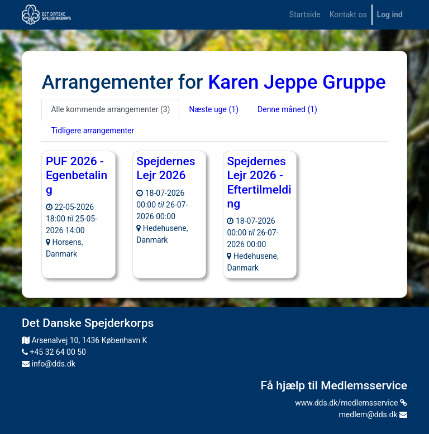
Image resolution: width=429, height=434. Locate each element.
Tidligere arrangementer (92, 130)
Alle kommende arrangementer (110, 109)
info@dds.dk (48, 363)
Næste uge (214, 109)
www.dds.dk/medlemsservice (351, 402)
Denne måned (287, 109)
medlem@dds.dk (373, 414)
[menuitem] (305, 14)
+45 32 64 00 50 (54, 352)
